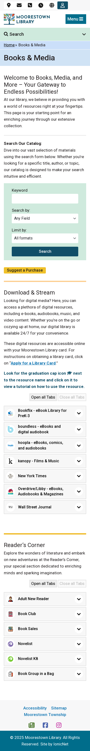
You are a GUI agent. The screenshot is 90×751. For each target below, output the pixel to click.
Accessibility (35, 708)
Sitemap (59, 708)
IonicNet (60, 744)
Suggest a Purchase (25, 270)
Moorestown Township (45, 714)
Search (45, 251)
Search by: (21, 210)
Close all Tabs (72, 397)
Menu (75, 18)
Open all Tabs (43, 397)
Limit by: (19, 230)
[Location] (9, 5)
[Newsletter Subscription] (32, 724)
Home (9, 44)
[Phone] (30, 5)
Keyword (20, 190)
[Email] (19, 5)
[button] (45, 413)
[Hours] (40, 5)
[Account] (62, 5)
